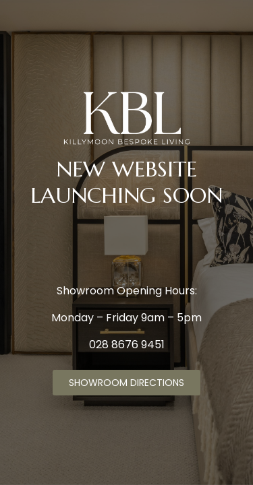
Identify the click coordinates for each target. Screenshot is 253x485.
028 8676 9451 (127, 344)
